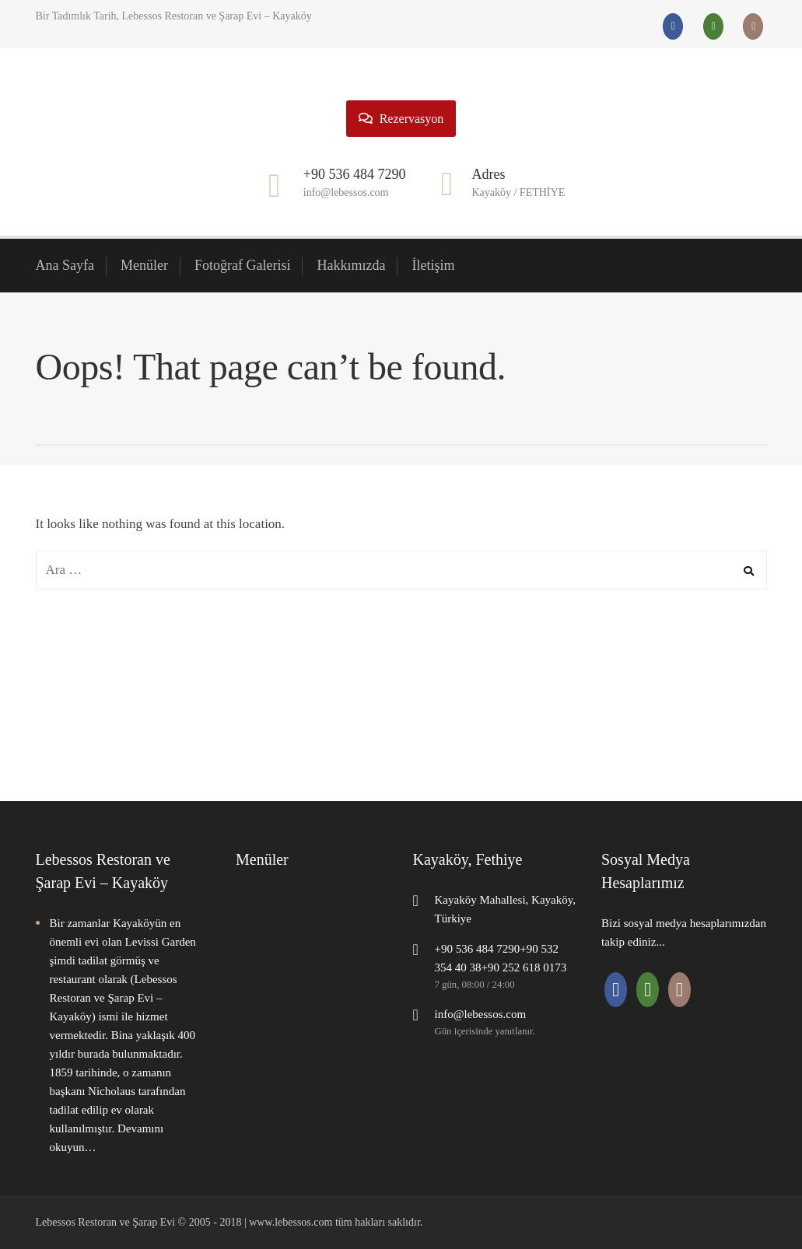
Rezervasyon (401, 118)
